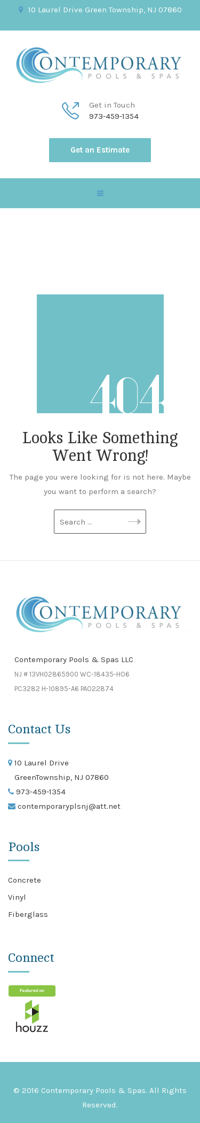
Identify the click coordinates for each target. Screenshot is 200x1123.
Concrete (24, 880)
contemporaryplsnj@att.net (68, 806)
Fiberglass (28, 914)
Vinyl (17, 897)
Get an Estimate (100, 150)
